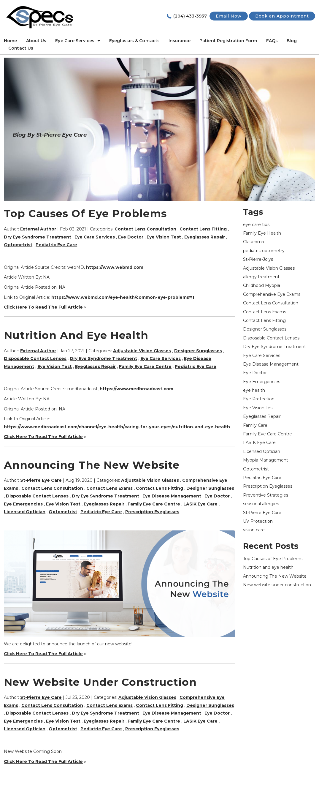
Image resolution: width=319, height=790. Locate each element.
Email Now (229, 16)
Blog (292, 40)
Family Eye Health (262, 233)
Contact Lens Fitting (203, 229)
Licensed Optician (24, 511)
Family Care (255, 425)
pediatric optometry (264, 250)
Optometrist (18, 244)
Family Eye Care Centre (145, 366)
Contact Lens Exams (109, 488)
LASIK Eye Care (200, 504)
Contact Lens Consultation (145, 229)
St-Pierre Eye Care (262, 512)
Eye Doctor (130, 237)
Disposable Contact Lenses (35, 358)
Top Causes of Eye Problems (85, 213)
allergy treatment (261, 276)
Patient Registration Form (228, 40)
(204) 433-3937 (190, 16)
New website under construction (100, 682)
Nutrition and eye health (76, 335)
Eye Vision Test (164, 237)
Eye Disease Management (171, 496)
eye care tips (256, 224)
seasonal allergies (261, 503)
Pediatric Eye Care (56, 244)
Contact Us (20, 48)
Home (10, 40)
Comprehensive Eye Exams (271, 294)
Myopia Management (265, 460)
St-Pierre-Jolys (258, 259)
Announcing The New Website (92, 465)
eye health (254, 390)
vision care (254, 530)
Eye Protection (258, 399)
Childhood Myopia (261, 285)
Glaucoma (253, 241)
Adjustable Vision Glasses (142, 350)
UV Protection (258, 521)
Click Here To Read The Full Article (43, 307)
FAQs (272, 40)
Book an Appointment (282, 16)
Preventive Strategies (265, 495)
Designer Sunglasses (198, 350)
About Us (36, 40)
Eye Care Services (74, 40)
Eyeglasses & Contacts (134, 40)
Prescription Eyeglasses (152, 511)
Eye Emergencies (23, 504)
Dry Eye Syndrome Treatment (37, 237)
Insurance (180, 40)
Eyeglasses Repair (204, 237)
